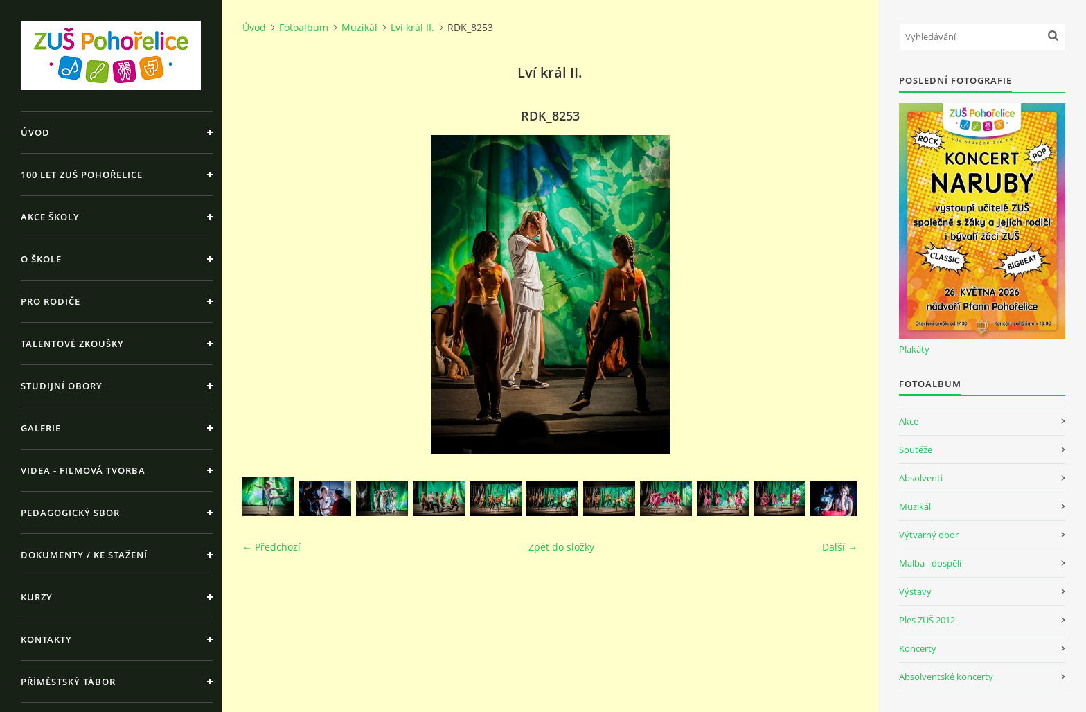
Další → (839, 546)
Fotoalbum (303, 27)
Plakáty (914, 349)
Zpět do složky (561, 546)
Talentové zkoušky (72, 343)
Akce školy (50, 217)
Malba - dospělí (930, 563)
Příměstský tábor (68, 681)
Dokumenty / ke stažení (84, 555)
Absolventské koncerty (946, 676)
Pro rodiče (50, 301)
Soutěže (915, 449)
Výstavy (915, 591)
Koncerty (917, 648)
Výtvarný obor (929, 534)
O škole (41, 259)
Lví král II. (412, 27)
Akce (908, 421)
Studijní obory (62, 386)
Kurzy (37, 597)
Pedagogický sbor (70, 512)
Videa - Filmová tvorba (83, 470)
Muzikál (359, 27)
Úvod (35, 132)
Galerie (41, 428)
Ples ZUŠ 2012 (927, 620)
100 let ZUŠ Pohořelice (82, 174)
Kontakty (46, 639)
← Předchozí (271, 546)
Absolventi (921, 478)
